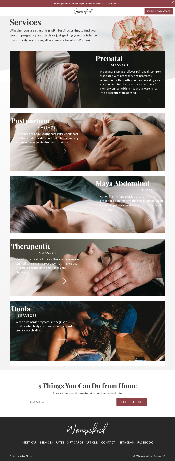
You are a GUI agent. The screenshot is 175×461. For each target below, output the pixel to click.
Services (46, 442)
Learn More (113, 3)
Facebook (145, 442)
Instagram (126, 442)
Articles (92, 442)
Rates (59, 442)
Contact (108, 442)
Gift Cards (75, 442)
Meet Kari (29, 442)
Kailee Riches (26, 456)
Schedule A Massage (158, 11)
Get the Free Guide (131, 402)
